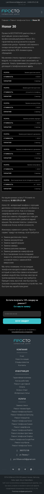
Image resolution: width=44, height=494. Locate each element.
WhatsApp (31, 469)
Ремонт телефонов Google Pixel (22, 439)
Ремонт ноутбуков (22, 442)
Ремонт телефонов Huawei (22, 424)
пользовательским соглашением (22, 332)
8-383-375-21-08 (32, 2)
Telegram (25, 469)
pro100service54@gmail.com (16, 2)
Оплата (22, 387)
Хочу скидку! (22, 321)
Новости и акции (22, 359)
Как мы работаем (22, 381)
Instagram (19, 469)
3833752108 (24, 450)
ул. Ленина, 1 (24, 455)
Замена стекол (22, 405)
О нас (22, 356)
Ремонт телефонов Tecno (22, 446)
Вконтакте (13, 469)
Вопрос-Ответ (22, 390)
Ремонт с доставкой (22, 384)
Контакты (22, 365)
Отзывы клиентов (22, 362)
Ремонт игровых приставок (22, 433)
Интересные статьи (22, 393)
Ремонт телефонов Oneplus (22, 436)
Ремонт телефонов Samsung (22, 415)
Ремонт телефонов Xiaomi (22, 412)
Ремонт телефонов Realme (22, 430)
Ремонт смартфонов (22, 427)
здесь (30, 66)
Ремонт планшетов (22, 418)
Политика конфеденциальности (22, 491)
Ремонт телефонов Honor (22, 421)
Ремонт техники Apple (22, 409)
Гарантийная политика (22, 378)
